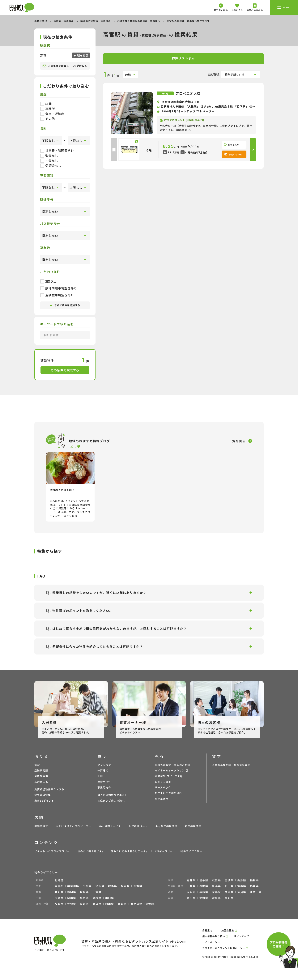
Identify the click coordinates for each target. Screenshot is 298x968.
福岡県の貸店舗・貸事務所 (95, 21)
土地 (100, 776)
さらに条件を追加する (65, 305)
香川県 (191, 898)
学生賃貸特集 (42, 795)
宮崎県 (122, 904)
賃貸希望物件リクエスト (49, 789)
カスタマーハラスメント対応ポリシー (223, 948)
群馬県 (112, 886)
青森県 (191, 880)
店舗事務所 (41, 770)
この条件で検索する (65, 370)
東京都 (59, 886)
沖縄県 (150, 904)
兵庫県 (203, 892)
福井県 (254, 886)
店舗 (46, 103)
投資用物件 (104, 781)
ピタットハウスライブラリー (52, 851)
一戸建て (102, 770)
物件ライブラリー (191, 851)
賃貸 (37, 765)
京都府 (216, 892)
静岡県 (71, 892)
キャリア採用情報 (166, 826)
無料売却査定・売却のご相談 (172, 765)
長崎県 (84, 904)
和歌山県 (256, 892)
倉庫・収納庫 (52, 113)
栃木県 (125, 886)
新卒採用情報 (193, 826)
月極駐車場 (41, 776)
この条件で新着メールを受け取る (64, 66)
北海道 (59, 880)
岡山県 (71, 898)
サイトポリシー (211, 942)
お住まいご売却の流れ (168, 793)
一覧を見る (237, 441)
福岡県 (59, 904)
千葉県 (87, 886)
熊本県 (109, 904)
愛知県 (59, 892)
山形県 (241, 880)
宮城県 (229, 880)
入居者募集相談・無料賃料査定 (231, 765)
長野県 (203, 886)
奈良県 (241, 892)
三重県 (97, 892)
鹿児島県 (136, 904)
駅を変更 (82, 55)
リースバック (163, 787)
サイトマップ (241, 936)
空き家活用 (161, 798)
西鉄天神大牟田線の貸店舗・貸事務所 (139, 21)
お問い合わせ (233, 154)
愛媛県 (203, 898)
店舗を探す (41, 826)
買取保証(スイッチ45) (168, 776)
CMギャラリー (164, 851)
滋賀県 (229, 892)
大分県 (97, 904)
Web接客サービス (110, 826)
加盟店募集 (227, 930)
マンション (104, 765)
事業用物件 (104, 787)
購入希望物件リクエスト (112, 795)
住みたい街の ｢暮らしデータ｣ (129, 851)
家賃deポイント (44, 800)
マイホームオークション (170, 770)
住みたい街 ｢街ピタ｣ (90, 851)
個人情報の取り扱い (213, 936)
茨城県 (137, 886)
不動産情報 (41, 21)
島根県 (97, 898)
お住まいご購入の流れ (111, 800)
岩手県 (203, 880)
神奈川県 (73, 886)
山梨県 (191, 886)
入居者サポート (138, 826)
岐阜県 (84, 892)
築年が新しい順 (235, 74)
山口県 (109, 898)
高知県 (229, 898)
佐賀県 (71, 904)
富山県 (241, 886)
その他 (47, 118)
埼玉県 (100, 886)
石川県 (229, 886)
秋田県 (216, 880)
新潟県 (216, 886)
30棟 (128, 74)
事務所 (47, 108)
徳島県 (216, 898)
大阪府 (191, 892)
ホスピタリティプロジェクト (73, 826)
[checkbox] (114, 149)
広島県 (59, 898)
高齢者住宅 (41, 781)
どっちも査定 (163, 781)
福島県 (254, 880)
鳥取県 (84, 898)
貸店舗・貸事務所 (64, 21)
